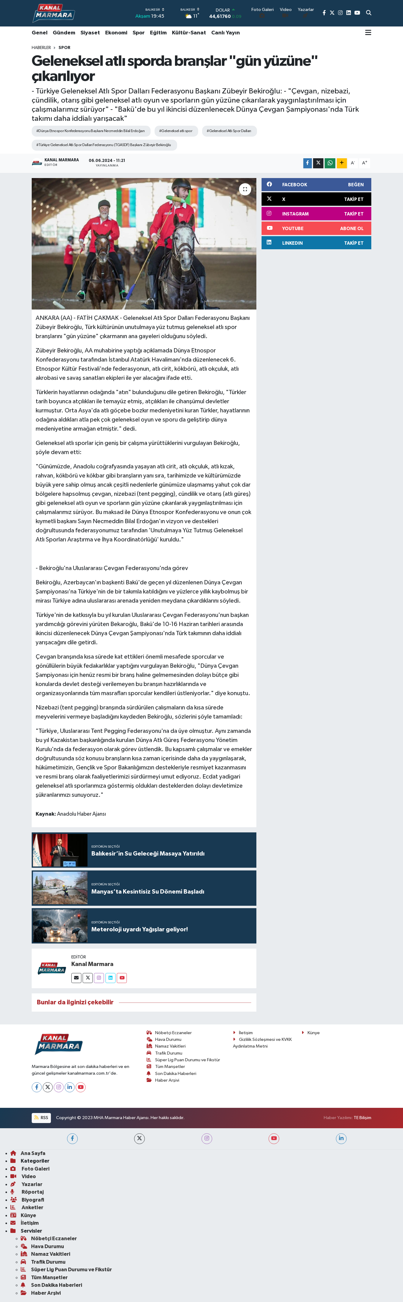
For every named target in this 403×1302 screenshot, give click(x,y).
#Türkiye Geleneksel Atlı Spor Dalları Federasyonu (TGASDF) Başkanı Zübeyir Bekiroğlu (103, 145)
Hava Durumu (164, 1039)
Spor (139, 33)
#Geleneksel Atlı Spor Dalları (229, 131)
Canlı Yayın (225, 33)
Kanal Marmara (92, 964)
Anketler (26, 1207)
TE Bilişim (362, 1117)
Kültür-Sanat (189, 33)
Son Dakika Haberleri (172, 1073)
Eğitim (158, 33)
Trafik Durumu (165, 1053)
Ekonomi (116, 33)
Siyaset (90, 33)
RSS (41, 1117)
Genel (40, 33)
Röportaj (27, 1192)
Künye (310, 1033)
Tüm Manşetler (166, 1066)
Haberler (41, 48)
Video (23, 1176)
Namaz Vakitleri (166, 1046)
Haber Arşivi (163, 1080)
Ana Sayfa (27, 1153)
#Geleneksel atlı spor (175, 131)
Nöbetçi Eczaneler (169, 1033)
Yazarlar (26, 1184)
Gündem (64, 33)
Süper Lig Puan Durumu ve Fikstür (183, 1060)
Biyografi (27, 1199)
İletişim (243, 1033)
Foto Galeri (29, 1168)
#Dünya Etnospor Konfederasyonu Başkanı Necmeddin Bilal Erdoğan (90, 131)
